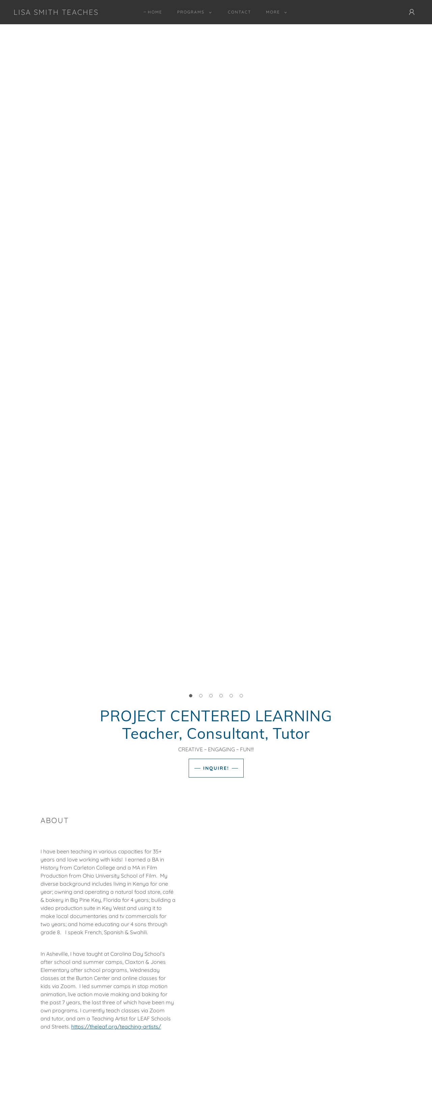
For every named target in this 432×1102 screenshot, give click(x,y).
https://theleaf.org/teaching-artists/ (116, 1026)
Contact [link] (239, 11)
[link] (56, 12)
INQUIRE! (216, 768)
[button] (193, 12)
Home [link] (155, 11)
